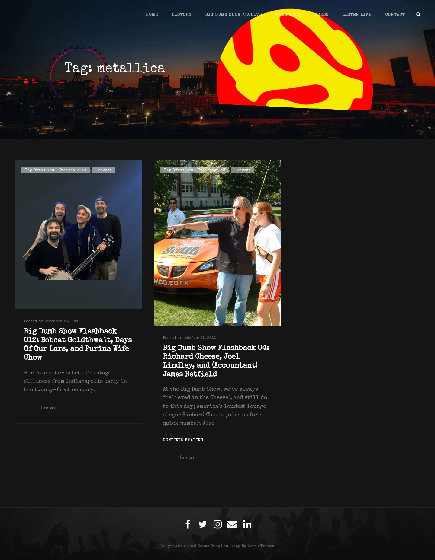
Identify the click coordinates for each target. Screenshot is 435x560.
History (182, 15)
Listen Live (357, 15)
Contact (395, 15)
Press (321, 15)
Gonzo (48, 408)
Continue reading (183, 440)
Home (152, 15)
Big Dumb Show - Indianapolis (55, 170)
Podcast (285, 15)
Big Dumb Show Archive (233, 15)
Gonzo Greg (209, 546)
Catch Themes (261, 546)
